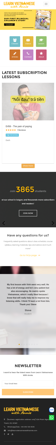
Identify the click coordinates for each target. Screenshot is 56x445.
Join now (28, 213)
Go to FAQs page (28, 255)
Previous (3, 222)
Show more (28, 165)
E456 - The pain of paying (19, 126)
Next (52, 222)
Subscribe (28, 392)
